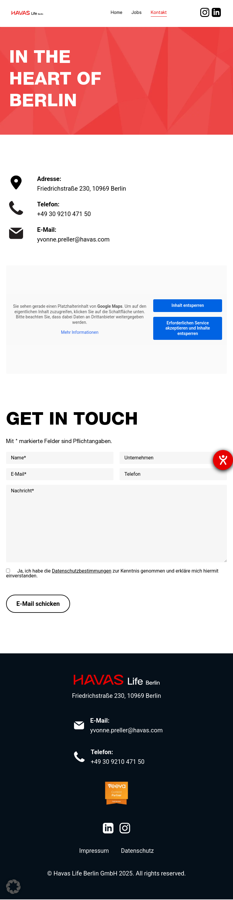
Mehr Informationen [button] (79, 332)
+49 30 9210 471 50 (64, 214)
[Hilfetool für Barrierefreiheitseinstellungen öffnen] (223, 460)
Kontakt (159, 13)
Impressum (93, 851)
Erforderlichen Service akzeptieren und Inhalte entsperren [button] (187, 328)
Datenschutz (138, 851)
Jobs (136, 13)
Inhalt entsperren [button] (187, 305)
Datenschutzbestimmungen (81, 571)
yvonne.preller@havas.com (73, 239)
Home (116, 13)
